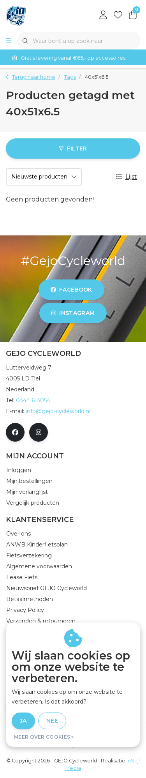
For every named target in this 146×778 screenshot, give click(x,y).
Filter (73, 148)
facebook (71, 289)
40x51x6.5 (96, 77)
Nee (52, 720)
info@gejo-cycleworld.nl (58, 411)
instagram (73, 313)
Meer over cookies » (44, 737)
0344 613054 (33, 400)
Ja (23, 720)
